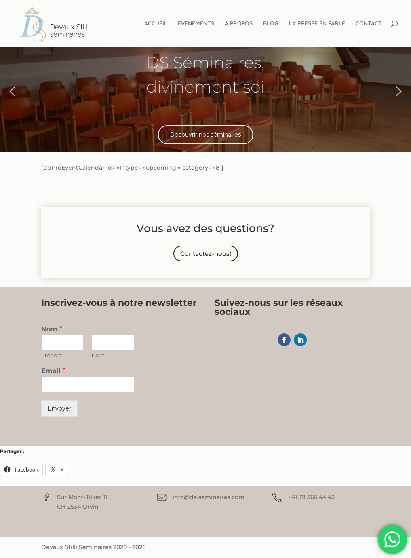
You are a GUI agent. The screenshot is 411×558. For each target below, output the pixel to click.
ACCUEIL (155, 24)
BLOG (270, 24)
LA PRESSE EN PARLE (317, 24)
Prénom (52, 355)
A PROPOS (239, 24)
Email (53, 371)
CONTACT (369, 24)
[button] (12, 91)
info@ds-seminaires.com (208, 497)
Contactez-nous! (205, 253)
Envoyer (59, 408)
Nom (51, 329)
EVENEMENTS (196, 24)
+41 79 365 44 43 (311, 497)
